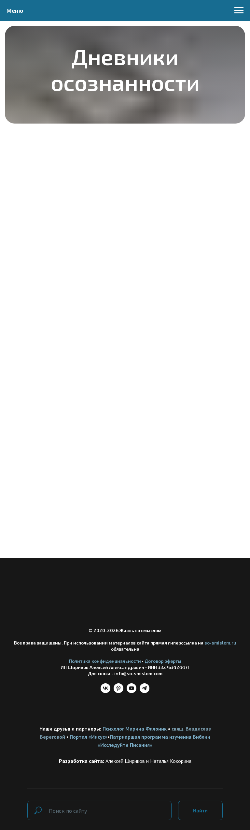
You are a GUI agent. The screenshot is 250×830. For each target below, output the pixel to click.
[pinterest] (118, 691)
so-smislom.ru (220, 642)
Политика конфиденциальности (105, 661)
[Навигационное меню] (238, 10)
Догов (151, 661)
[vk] (105, 691)
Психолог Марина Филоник (135, 728)
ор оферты (169, 661)
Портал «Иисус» (88, 737)
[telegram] (144, 691)
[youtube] (131, 691)
